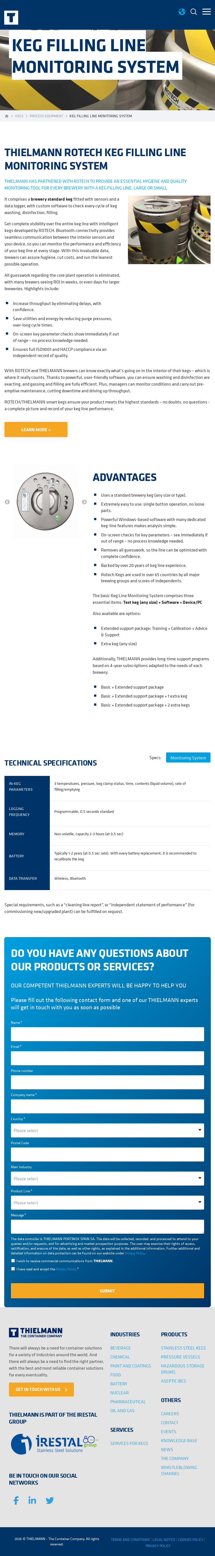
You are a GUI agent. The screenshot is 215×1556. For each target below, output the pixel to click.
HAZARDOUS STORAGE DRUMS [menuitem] (183, 1369)
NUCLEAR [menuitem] (119, 1393)
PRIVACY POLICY (158, 1545)
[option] (46, 502)
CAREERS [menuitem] (170, 1414)
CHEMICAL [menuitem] (120, 1357)
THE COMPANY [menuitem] (175, 1458)
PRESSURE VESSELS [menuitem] (180, 1357)
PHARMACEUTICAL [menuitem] (128, 1401)
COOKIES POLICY (190, 1539)
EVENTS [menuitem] (168, 1431)
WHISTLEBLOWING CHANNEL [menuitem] (179, 1470)
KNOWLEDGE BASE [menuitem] (179, 1440)
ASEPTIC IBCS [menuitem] (173, 1381)
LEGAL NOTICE (164, 1539)
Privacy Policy (134, 1253)
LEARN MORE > (36, 429)
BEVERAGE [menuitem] (120, 1348)
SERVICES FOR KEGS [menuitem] (129, 1443)
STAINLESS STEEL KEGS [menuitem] (183, 1348)
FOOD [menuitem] (115, 1375)
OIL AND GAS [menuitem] (122, 1410)
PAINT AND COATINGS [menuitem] (130, 1366)
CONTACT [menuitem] (169, 1422)
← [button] (7, 502)
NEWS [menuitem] (167, 1449)
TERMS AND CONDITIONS (130, 1539)
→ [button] (84, 502)
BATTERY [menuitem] (118, 1384)
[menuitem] (193, 12)
